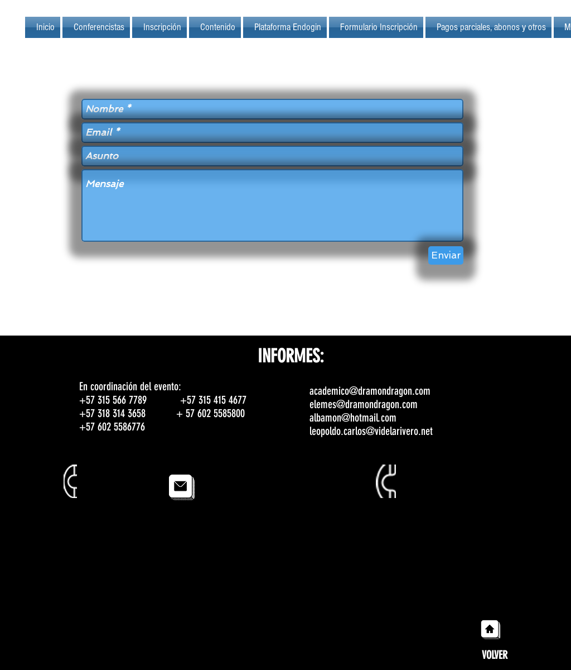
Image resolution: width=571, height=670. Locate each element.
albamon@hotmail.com (352, 417)
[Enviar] (445, 255)
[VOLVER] (494, 655)
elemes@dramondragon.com (363, 404)
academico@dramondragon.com (369, 391)
